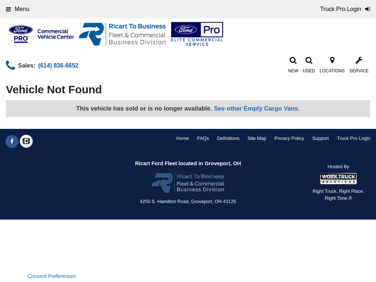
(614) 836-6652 (58, 65)
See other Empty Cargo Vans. (257, 108)
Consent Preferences (52, 276)
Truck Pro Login (353, 138)
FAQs (203, 138)
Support (320, 138)
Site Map (256, 138)
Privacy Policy (289, 138)
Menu (17, 9)
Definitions (228, 138)
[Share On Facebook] (12, 142)
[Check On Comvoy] (26, 142)
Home (182, 138)
